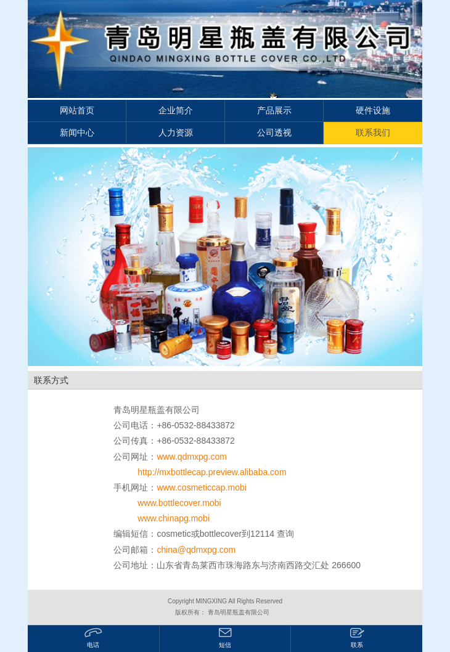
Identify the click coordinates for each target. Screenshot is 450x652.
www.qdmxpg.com (192, 457)
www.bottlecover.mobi (179, 503)
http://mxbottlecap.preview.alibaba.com (211, 472)
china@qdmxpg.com (196, 550)
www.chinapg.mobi (173, 518)
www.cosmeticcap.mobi (202, 487)
